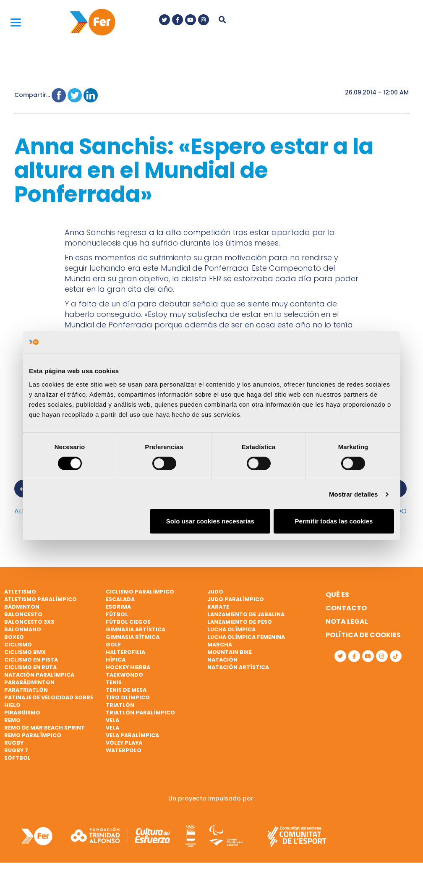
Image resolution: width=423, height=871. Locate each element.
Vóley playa (124, 742)
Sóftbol (17, 757)
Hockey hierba (128, 667)
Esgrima (118, 606)
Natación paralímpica (39, 674)
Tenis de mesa (126, 689)
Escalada (120, 599)
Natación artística (238, 667)
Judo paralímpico (235, 599)
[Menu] (15, 22)
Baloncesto (23, 614)
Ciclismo (18, 644)
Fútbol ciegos (128, 621)
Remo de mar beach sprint (44, 727)
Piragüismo (22, 712)
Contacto (346, 608)
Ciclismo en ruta (30, 667)
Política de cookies (363, 635)
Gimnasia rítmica (132, 637)
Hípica (115, 659)
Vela (112, 720)
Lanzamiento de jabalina (246, 614)
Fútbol (117, 614)
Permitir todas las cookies (334, 521)
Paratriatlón (26, 689)
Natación (222, 659)
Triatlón (120, 705)
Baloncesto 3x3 (29, 621)
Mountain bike (229, 652)
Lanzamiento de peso (239, 621)
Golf (113, 644)
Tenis (114, 682)
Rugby (14, 742)
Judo (215, 591)
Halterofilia (125, 652)
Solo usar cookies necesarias (210, 521)
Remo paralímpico (32, 735)
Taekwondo (124, 674)
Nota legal (347, 621)
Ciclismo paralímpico (140, 591)
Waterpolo (123, 750)
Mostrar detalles (353, 494)
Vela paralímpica (132, 735)
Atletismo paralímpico (40, 599)
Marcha (219, 644)
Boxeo (14, 637)
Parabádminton (29, 682)
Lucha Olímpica (231, 629)
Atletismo (20, 591)
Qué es (337, 594)
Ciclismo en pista (31, 659)
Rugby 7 (16, 750)
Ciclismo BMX (25, 652)
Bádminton (21, 606)
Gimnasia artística (135, 629)
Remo (12, 720)
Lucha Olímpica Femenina (246, 637)
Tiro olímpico (128, 697)
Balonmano (22, 629)
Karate (218, 606)
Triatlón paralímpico (140, 712)
